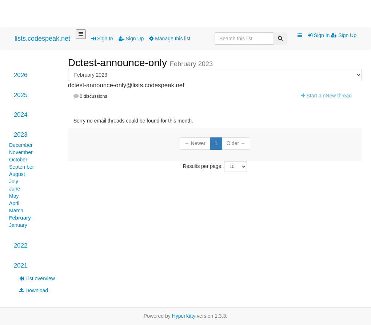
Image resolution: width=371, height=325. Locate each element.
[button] (300, 35)
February (20, 218)
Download (33, 290)
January (18, 225)
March (16, 210)
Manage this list (169, 38)
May (14, 196)
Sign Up (131, 38)
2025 (20, 95)
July (13, 181)
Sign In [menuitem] (319, 35)
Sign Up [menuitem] (343, 35)
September (21, 167)
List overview (37, 278)
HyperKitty (184, 316)
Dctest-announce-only (119, 62)
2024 (20, 114)
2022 (20, 245)
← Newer (195, 143)
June (14, 189)
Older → (236, 143)
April (14, 203)
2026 (20, 75)
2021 (20, 265)
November (21, 152)
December (21, 145)
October (18, 159)
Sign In (102, 38)
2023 (20, 134)
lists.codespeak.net (42, 38)
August (17, 174)
